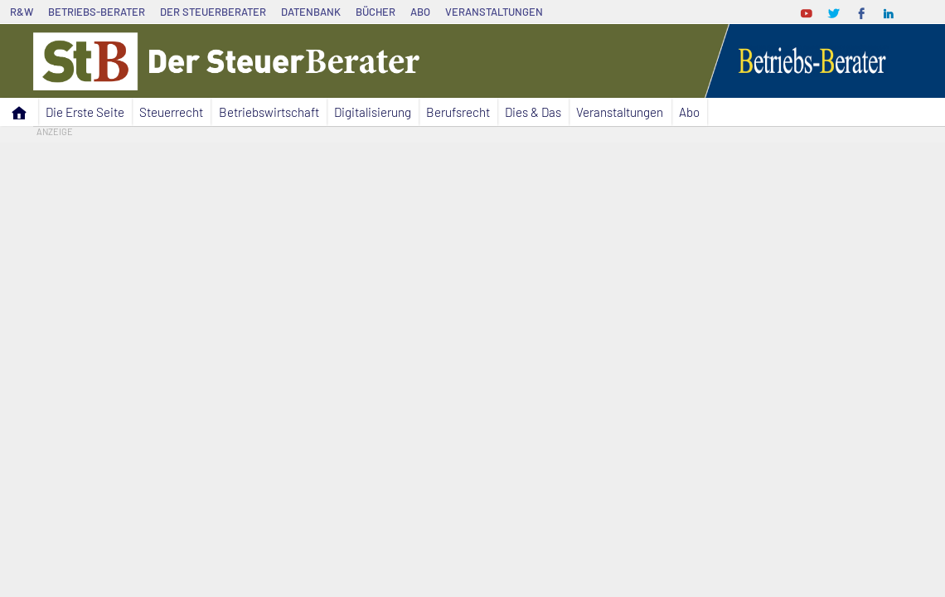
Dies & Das (533, 111)
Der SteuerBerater (213, 11)
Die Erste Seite (85, 111)
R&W (21, 11)
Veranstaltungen (494, 11)
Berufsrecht (458, 111)
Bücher (375, 11)
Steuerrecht (171, 111)
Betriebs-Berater (96, 11)
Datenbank (311, 11)
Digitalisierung (372, 111)
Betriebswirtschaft (269, 111)
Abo (420, 11)
